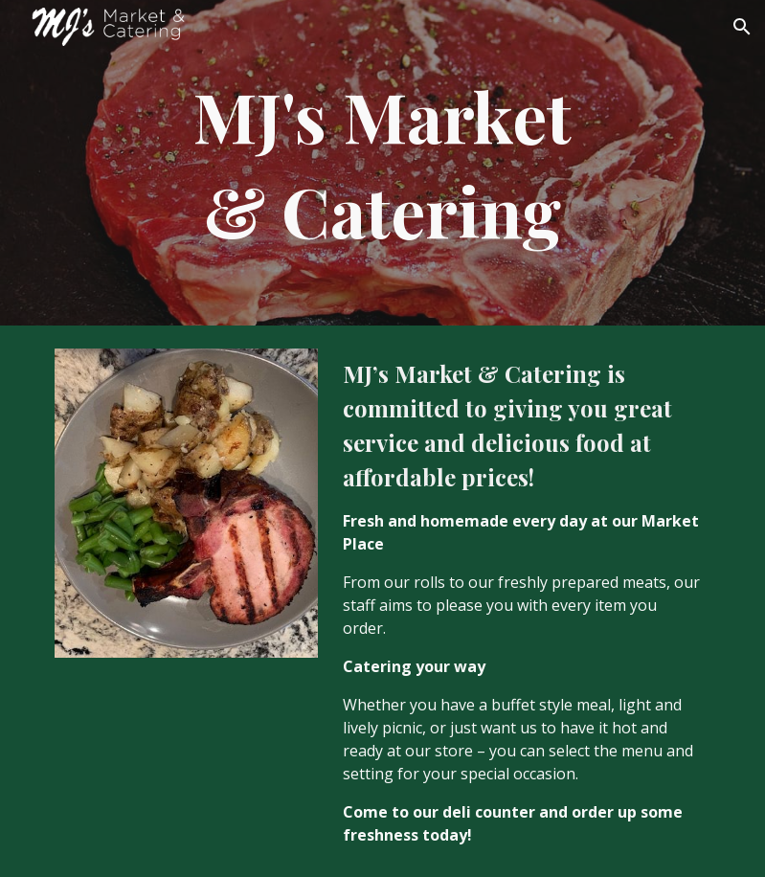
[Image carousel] (186, 503)
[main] (382, 163)
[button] (742, 27)
